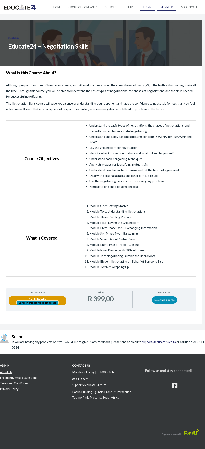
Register (169, 7)
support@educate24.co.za (159, 342)
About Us (6, 372)
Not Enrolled (37, 298)
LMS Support (189, 7)
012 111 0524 (81, 379)
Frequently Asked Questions (19, 377)
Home (69, 7)
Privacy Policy (9, 389)
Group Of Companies (93, 7)
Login (152, 7)
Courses (119, 7)
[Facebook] (175, 385)
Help (137, 7)
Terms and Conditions (14, 383)
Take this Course (164, 300)
